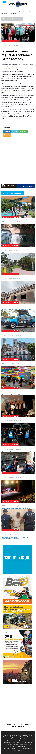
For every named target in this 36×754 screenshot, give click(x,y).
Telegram (7, 135)
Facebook (7, 131)
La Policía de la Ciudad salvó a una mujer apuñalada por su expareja (15, 537)
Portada (3, 12)
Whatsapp (23, 131)
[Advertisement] (18, 160)
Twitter (15, 131)
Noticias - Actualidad (12, 12)
